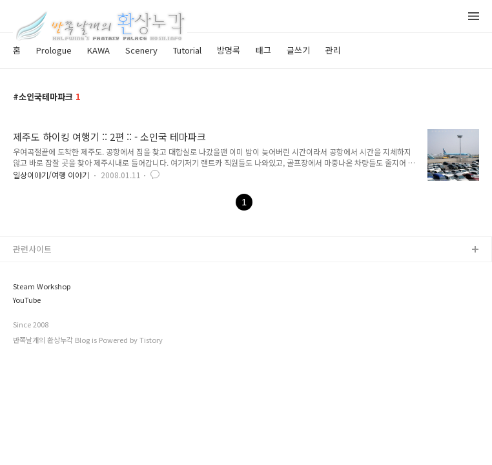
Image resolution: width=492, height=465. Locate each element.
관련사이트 (32, 249)
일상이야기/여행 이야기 (51, 174)
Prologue (54, 50)
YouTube (27, 300)
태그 (263, 50)
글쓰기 (298, 50)
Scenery (141, 50)
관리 (333, 50)
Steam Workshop (41, 286)
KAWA (98, 50)
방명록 (228, 50)
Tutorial (187, 50)
